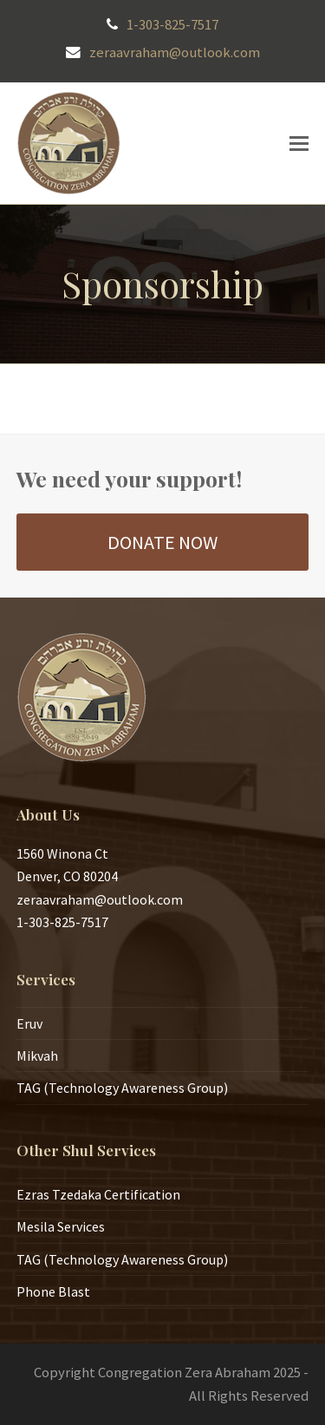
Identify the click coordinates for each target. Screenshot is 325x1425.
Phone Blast (53, 1291)
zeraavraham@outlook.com (174, 52)
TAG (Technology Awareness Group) (122, 1087)
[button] (299, 143)
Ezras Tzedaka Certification (98, 1194)
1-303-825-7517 (172, 25)
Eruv (29, 1023)
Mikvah (37, 1055)
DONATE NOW (162, 542)
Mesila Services (60, 1226)
